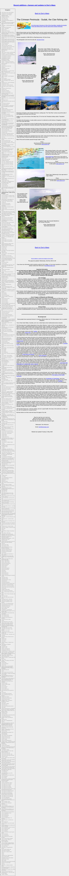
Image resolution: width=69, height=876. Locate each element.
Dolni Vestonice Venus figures (7, 227)
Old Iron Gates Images (5, 607)
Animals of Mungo (5, 44)
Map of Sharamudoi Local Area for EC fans (7, 498)
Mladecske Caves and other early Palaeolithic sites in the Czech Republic (8, 534)
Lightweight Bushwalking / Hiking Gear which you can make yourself (8, 462)
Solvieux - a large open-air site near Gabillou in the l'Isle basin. (7, 729)
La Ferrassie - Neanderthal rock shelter (8, 407)
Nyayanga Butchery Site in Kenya (7, 604)
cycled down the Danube (28, 354)
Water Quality (4, 860)
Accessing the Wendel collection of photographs (7, 21)
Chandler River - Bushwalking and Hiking (7, 152)
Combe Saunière (4, 184)
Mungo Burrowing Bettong (6, 563)
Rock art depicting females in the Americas (7, 695)
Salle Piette (3, 707)
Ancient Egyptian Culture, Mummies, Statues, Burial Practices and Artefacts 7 (8, 35)
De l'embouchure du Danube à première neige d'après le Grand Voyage (8, 213)
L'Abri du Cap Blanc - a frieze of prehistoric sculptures (6, 403)
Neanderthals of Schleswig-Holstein (8, 584)
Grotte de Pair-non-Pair (5, 298)
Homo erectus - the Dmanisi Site (7, 356)
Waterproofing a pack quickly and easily (8, 861)
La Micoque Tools (4, 421)
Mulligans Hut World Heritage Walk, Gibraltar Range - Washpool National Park (7, 557)
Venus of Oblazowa (5, 829)
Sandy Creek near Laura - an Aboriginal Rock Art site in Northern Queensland (8, 709)
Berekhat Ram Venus (5, 83)
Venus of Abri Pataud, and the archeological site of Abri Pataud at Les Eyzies (7, 799)
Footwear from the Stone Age (6, 255)
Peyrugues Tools (4, 646)
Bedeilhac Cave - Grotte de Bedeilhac (8, 82)
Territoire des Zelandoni (6, 745)
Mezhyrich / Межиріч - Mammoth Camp (8, 527)
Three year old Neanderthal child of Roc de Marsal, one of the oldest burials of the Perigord (8, 747)
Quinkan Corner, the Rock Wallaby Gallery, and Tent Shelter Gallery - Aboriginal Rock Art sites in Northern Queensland (7, 667)
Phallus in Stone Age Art (6, 648)
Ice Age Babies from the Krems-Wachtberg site (6, 368)
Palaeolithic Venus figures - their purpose (6, 629)
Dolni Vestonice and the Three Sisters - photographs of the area (8, 233)
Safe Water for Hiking (5, 703)
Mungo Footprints (4, 565)
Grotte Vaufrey (4, 292)
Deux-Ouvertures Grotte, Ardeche (7, 217)
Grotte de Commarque (5, 295)
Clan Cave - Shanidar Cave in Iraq (7, 161)
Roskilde (60, 381)
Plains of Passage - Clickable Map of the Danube (8, 658)
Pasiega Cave (4, 638)
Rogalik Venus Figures (5, 696)
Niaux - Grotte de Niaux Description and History (8, 594)
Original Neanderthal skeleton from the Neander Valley (8, 611)
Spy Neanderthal (4, 734)
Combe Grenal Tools (5, 183)
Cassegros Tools (4, 132)
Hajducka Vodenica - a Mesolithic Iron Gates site (7, 325)
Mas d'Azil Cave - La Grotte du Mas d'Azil (7, 519)
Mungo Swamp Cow (5, 572)
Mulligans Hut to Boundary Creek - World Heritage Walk (7, 559)
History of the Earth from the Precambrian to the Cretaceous (6, 338)
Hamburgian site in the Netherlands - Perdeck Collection (7, 327)
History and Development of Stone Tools (7, 336)
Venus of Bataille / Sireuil (6, 801)
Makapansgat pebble (5, 478)
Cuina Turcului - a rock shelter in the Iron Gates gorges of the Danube (7, 200)
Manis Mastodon (4, 490)
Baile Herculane (4, 69)
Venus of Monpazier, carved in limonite (8, 827)
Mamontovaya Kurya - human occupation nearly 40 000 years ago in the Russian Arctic (7, 488)
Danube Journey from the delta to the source (7, 210)
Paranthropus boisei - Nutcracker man (8, 634)
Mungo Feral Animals (5, 564)
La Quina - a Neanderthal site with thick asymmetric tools (8, 423)
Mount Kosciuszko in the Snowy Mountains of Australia (6, 547)
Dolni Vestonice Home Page (6, 224)
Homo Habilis (4, 349)
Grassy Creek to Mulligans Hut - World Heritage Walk (8, 288)
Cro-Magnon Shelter (5, 194)
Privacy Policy (4, 662)
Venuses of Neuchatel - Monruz (7, 782)
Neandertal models (5, 578)
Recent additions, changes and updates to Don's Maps (35, 5)
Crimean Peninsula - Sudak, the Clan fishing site (8, 193)
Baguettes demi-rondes (5, 68)
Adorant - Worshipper (5, 28)
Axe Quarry (3, 64)
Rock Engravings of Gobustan (7, 693)
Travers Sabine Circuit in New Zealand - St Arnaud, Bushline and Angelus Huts (8, 767)
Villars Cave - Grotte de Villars (7, 851)
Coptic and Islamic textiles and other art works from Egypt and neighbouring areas (8, 188)
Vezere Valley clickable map (6, 849)
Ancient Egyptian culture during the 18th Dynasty (8, 37)
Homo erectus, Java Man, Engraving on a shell (8, 354)
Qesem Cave (4, 664)
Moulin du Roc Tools (5, 544)
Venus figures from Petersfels (6, 787)
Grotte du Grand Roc (5, 313)
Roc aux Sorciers (4, 686)
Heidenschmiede (4, 333)
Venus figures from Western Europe (8, 790)
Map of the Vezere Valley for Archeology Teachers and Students (8, 508)
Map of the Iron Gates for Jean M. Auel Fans (8, 504)
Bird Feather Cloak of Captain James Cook (7, 87)
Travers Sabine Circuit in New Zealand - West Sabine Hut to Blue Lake (8, 769)
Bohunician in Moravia (5, 90)
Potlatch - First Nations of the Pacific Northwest (7, 661)
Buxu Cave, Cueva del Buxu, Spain (7, 116)
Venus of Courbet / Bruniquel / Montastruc (6, 803)
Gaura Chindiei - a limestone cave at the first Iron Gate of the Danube (8, 274)
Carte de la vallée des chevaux (7, 128)
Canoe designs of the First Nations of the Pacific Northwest (7, 119)
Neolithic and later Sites (6, 589)
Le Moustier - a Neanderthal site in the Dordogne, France (7, 445)
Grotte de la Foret (5, 300)
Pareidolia (3, 635)
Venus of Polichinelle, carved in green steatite (7, 832)
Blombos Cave (4, 89)
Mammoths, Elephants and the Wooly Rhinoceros (7, 486)
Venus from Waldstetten (6, 797)
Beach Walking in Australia (6, 79)
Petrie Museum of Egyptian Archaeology (6, 645)
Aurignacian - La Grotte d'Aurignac (7, 53)
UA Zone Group (40, 39)
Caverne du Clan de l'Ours (6, 140)
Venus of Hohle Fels (5, 814)
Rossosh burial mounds (6, 699)
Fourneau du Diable (5, 262)
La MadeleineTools (5, 417)
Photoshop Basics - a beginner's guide (8, 651)
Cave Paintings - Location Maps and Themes (7, 139)
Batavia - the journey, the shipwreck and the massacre (8, 73)
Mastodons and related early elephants (8, 522)
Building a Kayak (4, 108)
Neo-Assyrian (4, 588)
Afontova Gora (4, 29)
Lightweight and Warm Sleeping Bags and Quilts (7, 465)
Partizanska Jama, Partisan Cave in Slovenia (7, 637)
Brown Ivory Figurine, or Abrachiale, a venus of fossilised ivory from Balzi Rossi (7, 106)
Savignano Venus (4, 712)
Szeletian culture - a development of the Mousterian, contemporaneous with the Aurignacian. (8, 742)
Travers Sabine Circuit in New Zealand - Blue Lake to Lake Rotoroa (8, 762)
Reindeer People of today (6, 684)
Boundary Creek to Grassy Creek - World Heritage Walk (7, 93)
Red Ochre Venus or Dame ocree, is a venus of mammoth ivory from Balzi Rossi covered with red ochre (7, 679)
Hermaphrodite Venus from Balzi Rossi (8, 334)
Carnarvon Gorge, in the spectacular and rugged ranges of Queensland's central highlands (7, 124)
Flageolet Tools (4, 252)
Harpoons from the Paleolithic (7, 329)
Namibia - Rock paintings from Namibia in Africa (8, 576)
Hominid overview (5, 341)
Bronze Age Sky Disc (5, 104)
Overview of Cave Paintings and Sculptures (6, 618)
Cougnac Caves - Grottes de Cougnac (8, 191)
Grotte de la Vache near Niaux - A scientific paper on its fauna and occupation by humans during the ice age (7, 308)
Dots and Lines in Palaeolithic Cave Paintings (7, 237)
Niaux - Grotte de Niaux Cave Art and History (7, 592)
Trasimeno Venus (4, 756)
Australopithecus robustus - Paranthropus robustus (6, 59)
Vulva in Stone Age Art (5, 856)
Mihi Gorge (3, 528)
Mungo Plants (4, 571)
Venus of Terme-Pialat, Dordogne (7, 838)
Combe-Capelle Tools (5, 180)
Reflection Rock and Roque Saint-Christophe (7, 681)
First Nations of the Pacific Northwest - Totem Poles (7, 251)
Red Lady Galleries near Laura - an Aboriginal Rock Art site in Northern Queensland (7, 676)
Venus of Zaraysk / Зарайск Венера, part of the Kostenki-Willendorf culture (7, 843)
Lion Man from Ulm (5, 469)
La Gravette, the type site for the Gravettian (6, 409)
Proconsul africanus (5, 663)
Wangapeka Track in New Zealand (7, 857)
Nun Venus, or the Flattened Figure (7, 603)
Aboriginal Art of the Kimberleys (7, 13)
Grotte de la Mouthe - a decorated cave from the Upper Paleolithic (8, 304)
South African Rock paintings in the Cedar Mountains (7, 733)
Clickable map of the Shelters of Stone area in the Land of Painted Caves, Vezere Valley (7, 169)
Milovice (3, 529)
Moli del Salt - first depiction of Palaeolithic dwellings (6, 537)
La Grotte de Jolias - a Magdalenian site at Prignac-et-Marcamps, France (8, 411)
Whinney (3, 863)
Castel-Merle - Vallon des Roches (7, 134)
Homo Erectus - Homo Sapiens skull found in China (7, 348)
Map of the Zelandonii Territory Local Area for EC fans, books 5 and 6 (7, 511)
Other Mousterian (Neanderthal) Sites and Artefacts (7, 613)
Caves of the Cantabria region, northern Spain (8, 147)
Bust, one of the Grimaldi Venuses (7, 115)
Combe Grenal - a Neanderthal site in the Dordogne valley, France (7, 182)
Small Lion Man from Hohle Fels (7, 725)
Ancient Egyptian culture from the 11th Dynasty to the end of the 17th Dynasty (7, 39)
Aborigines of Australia (5, 16)
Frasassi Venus (4, 263)
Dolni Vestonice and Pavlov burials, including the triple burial (7, 229)
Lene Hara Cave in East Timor (7, 452)
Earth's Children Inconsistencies (7, 241)
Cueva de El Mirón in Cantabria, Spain (8, 196)
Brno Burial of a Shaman (6, 103)
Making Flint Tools (5, 481)
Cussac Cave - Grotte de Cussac (7, 201)
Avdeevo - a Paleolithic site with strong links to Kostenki (8, 63)
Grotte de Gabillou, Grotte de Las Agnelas (7, 297)
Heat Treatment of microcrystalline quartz (7, 332)
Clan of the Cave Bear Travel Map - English (7, 164)
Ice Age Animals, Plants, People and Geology (7, 366)
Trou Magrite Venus (5, 770)
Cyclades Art (4, 202)
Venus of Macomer (5, 821)
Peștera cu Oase (4, 647)
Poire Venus (4, 659)
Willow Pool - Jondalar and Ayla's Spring (7, 865)
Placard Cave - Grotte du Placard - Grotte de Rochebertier (7, 656)
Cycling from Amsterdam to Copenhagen (6, 205)
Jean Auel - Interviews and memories (8, 386)
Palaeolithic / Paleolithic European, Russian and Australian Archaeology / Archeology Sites (7, 626)
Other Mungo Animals (5, 614)
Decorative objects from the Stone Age (8, 211)
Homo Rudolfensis (5, 352)
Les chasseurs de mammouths (7, 456)
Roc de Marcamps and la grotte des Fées (7, 691)
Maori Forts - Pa (4, 491)
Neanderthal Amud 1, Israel (6, 579)
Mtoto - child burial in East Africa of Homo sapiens (7, 554)
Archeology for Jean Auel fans (7, 47)
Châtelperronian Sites (5, 160)
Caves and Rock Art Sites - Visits (7, 141)
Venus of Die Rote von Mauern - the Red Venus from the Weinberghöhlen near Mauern (7, 807)
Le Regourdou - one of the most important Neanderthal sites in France (7, 449)
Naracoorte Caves (5, 577)
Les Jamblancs (4, 455)
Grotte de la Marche (5, 302)
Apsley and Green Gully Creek (7, 45)
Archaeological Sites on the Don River (8, 46)
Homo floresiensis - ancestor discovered (6, 358)
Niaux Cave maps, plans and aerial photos (7, 597)
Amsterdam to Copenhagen (52, 378)
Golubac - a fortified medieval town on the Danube (7, 283)
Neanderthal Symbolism (6, 582)
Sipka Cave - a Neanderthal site (7, 720)
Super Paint (28, 332)
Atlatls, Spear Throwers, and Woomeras (8, 52)
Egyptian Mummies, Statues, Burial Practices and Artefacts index (7, 244)
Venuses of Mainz (5, 781)
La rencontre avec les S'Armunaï (7, 430)
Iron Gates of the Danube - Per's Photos (6, 381)
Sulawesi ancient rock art (6, 736)
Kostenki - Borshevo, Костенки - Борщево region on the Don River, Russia (7, 396)
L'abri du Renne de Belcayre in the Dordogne (7, 405)
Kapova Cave (4, 390)
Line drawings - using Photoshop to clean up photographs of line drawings (7, 468)
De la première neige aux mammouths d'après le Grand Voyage (7, 215)
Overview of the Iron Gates (6, 619)
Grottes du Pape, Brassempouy (7, 314)
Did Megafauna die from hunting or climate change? (7, 221)
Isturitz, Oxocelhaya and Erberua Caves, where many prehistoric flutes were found (8, 383)
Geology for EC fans (5, 277)
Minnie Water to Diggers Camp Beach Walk (7, 531)
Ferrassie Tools (4, 249)
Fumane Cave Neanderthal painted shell (7, 268)
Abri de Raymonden (5, 19)
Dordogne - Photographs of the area (8, 235)
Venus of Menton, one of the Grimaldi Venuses (7, 823)
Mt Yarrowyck (4, 552)
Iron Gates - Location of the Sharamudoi (6, 378)
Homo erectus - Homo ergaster (7, 355)
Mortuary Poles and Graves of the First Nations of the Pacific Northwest (8, 542)
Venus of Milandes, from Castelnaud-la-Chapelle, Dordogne (8, 825)
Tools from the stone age (6, 752)
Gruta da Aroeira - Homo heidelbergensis (5, 317)
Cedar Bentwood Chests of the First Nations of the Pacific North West (7, 149)
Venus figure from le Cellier (6, 785)
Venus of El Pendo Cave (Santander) (8, 811)
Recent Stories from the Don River (7, 672)
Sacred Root (4, 702)
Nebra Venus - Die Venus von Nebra (8, 585)
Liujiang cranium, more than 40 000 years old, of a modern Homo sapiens (7, 471)
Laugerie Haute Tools (5, 436)
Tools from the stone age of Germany (8, 755)
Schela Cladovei (4, 713)
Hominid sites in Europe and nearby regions (7, 346)
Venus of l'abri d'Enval (5, 844)
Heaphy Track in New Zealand (7, 330)
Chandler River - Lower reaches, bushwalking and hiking (6, 154)
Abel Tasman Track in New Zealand (7, 12)
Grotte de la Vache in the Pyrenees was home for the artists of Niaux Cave (8, 306)
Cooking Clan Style (5, 185)
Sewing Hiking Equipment (6, 716)
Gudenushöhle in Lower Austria (7, 322)
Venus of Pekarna (5, 830)
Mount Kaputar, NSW (5, 545)
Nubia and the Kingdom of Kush (7, 600)
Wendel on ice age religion (6, 862)
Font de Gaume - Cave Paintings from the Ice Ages (7, 254)
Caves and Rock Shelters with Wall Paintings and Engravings (7, 145)
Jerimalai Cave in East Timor (6, 389)
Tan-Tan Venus (4, 744)
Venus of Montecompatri (6, 828)
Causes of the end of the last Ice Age (8, 135)
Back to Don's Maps (42, 13)
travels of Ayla (19, 341)
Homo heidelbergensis (5, 361)
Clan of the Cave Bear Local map (7, 162)
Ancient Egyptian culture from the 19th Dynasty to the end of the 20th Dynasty (7, 41)
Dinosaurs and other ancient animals (8, 222)
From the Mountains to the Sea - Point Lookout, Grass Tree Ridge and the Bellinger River (7, 265)
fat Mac (35, 331)
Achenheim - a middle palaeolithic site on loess (7, 26)
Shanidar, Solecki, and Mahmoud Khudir (7, 718)
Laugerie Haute (4, 435)
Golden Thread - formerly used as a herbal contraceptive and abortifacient (7, 281)
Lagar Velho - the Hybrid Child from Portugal (7, 425)
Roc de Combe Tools (5, 689)
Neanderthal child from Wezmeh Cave (8, 583)
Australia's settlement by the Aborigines (8, 54)
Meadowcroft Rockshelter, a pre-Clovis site (8, 524)
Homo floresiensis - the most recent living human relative (7, 360)
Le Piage (3, 447)
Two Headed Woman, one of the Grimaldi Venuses (6, 773)
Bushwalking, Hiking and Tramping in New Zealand (7, 112)
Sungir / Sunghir (4, 739)
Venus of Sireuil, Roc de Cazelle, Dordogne (7, 837)
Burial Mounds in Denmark (6, 110)
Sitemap (3, 721)
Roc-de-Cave (4, 685)
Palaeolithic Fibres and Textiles (7, 627)
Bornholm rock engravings (6, 91)
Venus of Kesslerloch (5, 815)
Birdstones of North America (6, 88)
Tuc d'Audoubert (4, 771)
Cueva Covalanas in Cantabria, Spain (8, 195)
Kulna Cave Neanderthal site (6, 399)
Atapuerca (3, 51)
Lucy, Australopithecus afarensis (7, 477)
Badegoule (3, 67)
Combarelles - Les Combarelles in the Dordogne (7, 177)
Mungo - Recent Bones (5, 560)
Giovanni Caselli (4, 279)
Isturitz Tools (4, 385)
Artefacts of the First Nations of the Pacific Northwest (7, 49)
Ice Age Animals (4, 364)
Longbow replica (4, 475)
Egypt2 (3, 242)
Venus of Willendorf (5, 841)
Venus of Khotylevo (5, 816)
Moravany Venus (4, 540)
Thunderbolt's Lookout (5, 749)
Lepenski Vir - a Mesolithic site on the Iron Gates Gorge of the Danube (7, 454)
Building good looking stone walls (7, 109)
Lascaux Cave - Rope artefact (7, 433)
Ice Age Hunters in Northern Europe (8, 369)
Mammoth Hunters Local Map (7, 484)
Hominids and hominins (5, 342)
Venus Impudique (4, 776)
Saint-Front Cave (4, 704)
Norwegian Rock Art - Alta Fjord (7, 599)
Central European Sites (5, 150)
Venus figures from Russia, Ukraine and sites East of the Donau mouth (8, 789)
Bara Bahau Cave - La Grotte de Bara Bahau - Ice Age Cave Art (7, 71)
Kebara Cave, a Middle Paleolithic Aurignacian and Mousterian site (7, 392)
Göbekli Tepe (4, 323)
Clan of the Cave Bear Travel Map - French (7, 166)
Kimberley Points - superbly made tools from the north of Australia (8, 394)
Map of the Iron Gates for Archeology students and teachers (7, 502)
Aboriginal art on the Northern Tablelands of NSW (6, 15)
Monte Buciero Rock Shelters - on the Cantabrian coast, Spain (7, 539)
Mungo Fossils (4, 566)
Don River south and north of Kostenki (8, 234)
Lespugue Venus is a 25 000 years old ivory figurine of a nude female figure (7, 458)
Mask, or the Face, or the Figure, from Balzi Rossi (7, 521)
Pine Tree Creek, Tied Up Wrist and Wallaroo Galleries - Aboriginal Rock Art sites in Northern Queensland (8, 653)
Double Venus (4, 238)
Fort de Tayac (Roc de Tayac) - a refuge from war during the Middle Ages (8, 258)
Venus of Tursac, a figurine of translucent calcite (6, 840)
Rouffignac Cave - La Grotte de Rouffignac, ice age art (6, 701)
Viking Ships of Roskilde (6, 850)
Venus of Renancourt (5, 835)
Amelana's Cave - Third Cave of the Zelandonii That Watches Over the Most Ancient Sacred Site (8, 33)
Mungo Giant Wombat (5, 569)
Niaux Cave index (5, 595)
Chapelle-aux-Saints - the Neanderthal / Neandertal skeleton (8, 156)
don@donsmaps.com (50, 265)
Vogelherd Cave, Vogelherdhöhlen (7, 855)
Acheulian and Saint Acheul (6, 27)
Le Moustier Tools (4, 446)
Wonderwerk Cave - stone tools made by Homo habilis (7, 873)
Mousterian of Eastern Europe (7, 550)
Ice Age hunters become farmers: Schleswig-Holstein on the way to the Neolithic (7, 373)
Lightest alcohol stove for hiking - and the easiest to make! (7, 460)
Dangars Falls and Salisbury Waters (8, 206)
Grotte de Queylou (5, 299)
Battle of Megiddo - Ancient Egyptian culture (7, 76)
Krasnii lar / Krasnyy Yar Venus (7, 398)
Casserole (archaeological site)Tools (8, 133)
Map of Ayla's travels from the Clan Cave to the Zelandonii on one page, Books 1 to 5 (7, 494)
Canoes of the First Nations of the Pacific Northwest (7, 121)
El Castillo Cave (4, 246)
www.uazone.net (45, 144)
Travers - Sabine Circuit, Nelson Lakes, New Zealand (8, 758)
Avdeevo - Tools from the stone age (7, 61)
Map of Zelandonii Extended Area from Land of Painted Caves (8, 500)
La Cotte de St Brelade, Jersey (7, 406)
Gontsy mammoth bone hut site (7, 286)
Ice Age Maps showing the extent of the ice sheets (8, 371)
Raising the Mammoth (5, 669)
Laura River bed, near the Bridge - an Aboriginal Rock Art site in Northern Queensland (7, 439)
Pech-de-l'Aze (4, 639)
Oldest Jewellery (4, 608)
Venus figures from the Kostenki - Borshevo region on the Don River (7, 794)
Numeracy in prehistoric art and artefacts (6, 602)
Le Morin (3, 443)
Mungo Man (4, 570)
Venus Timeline (4, 777)
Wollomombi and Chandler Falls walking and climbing (8, 869)
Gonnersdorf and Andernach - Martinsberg (6, 285)
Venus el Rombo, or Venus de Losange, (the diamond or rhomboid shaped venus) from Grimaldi (8, 779)
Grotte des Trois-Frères (5, 312)
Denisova (3, 216)
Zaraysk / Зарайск (5, 874)
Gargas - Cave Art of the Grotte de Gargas (7, 272)
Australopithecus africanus (6, 57)
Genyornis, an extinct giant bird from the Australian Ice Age (8, 276)
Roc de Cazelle (4, 687)
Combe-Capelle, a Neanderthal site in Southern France (7, 179)
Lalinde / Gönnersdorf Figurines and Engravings (7, 429)
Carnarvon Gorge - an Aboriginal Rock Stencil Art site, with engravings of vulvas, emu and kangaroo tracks (7, 126)
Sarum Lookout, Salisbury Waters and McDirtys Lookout (7, 711)
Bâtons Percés (4, 117)
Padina (3, 620)
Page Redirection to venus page (7, 621)
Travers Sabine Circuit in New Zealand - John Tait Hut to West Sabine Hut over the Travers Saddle (8, 764)
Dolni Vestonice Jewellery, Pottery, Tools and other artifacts (8, 226)
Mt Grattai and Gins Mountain (6, 551)
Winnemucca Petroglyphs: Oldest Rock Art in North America (8, 867)
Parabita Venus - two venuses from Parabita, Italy (7, 633)
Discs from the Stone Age (6, 223)
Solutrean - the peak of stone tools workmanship (7, 727)
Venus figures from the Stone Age (7, 795)
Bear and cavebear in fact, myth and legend (7, 81)
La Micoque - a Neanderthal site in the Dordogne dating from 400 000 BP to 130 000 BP (8, 419)
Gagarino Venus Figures (6, 269)
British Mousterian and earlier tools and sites (8, 101)
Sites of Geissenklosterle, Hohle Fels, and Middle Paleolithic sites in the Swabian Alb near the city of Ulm (7, 724)
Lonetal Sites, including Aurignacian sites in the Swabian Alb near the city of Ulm (8, 473)
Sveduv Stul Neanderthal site (6, 740)
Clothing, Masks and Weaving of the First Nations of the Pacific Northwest (7, 171)
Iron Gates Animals (5, 379)
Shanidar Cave (4, 719)
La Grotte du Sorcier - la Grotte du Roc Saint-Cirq (8, 413)
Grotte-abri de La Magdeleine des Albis (8, 289)
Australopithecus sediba (6, 60)
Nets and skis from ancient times (7, 590)
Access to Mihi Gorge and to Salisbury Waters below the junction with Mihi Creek (7, 23)
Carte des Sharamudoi (5, 129)
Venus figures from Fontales (6, 786)
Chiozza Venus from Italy (6, 159)
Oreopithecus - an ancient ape (7, 609)
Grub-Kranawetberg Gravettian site (7, 315)
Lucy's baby (4, 476)
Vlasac (3, 854)
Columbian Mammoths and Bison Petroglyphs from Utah (7, 175)
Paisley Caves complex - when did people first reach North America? (7, 623)
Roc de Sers (4, 692)
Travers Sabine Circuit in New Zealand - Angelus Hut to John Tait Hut (8, 760)
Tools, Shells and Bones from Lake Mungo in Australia (7, 751)
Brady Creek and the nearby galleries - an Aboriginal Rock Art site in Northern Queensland (8, 96)
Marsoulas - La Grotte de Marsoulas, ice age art (8, 517)
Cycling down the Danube (6, 203)
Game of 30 (4, 270)
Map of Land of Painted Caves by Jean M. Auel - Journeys (8, 496)
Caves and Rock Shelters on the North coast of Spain (8, 143)
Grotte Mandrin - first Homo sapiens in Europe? (7, 291)
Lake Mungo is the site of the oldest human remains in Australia (7, 427)
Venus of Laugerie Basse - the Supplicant (6, 818)
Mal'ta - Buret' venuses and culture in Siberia (7, 483)
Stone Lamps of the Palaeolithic (7, 735)
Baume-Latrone (4, 78)
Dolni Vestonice (42, 355)
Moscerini (3, 543)
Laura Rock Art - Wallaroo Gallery (7, 442)
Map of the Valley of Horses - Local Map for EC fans (8, 506)
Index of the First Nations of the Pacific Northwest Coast (8, 376)
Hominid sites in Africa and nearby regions (7, 344)
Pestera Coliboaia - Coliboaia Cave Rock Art (7, 643)
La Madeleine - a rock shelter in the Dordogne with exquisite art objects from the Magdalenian (8, 415)
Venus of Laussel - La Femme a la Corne (7, 820)
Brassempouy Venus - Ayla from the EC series (8, 98)
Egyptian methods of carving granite (8, 245)
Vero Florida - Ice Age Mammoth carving (6, 848)
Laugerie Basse (4, 434)
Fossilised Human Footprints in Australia (6, 260)
